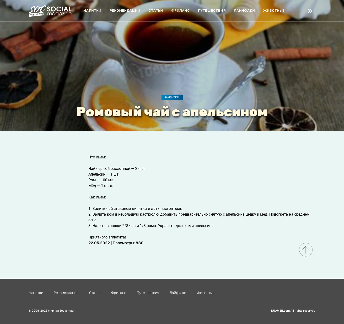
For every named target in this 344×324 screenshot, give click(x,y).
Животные (274, 11)
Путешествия (212, 11)
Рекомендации (125, 11)
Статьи (156, 11)
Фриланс (180, 11)
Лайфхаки (244, 11)
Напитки (93, 11)
